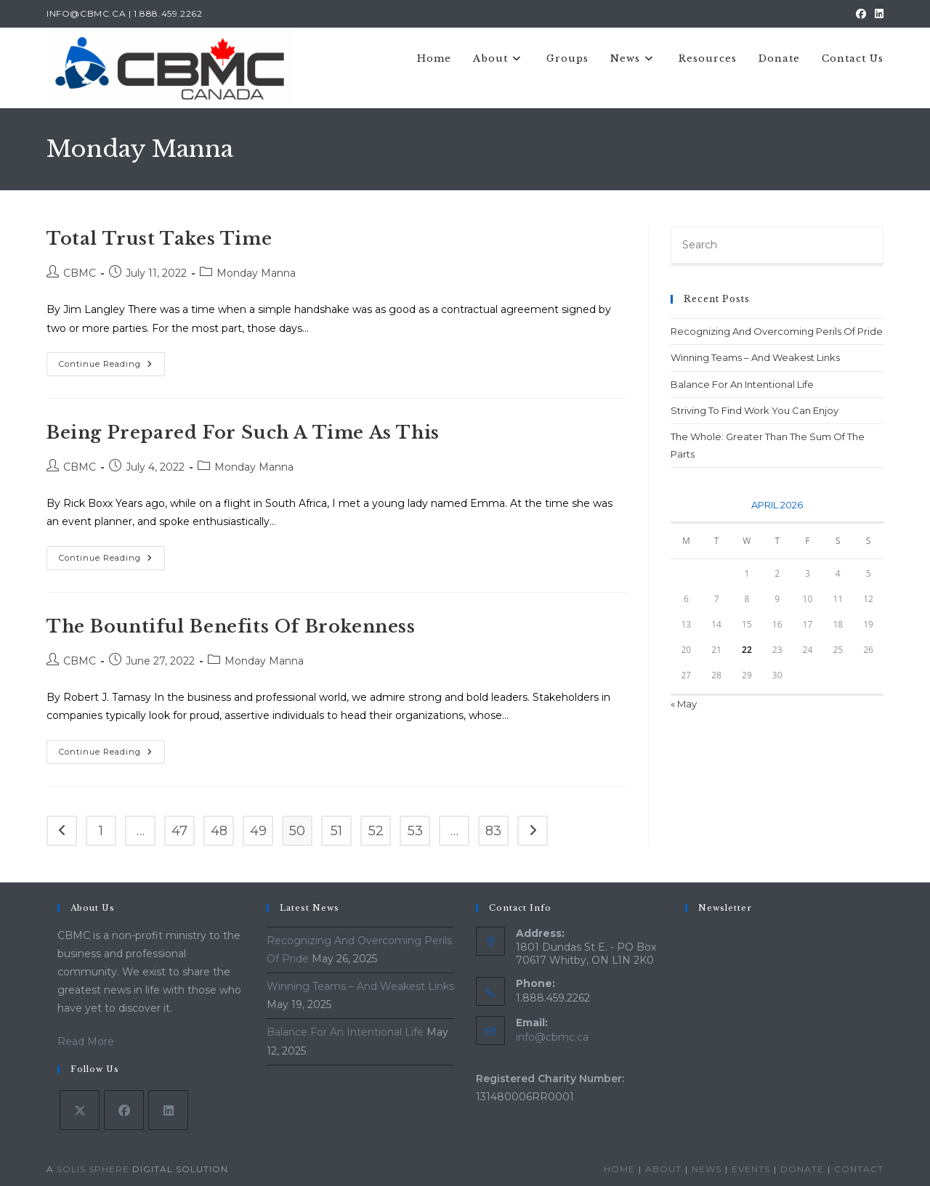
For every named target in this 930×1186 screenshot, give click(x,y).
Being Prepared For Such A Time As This (243, 432)
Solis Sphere (93, 1168)
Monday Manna (256, 273)
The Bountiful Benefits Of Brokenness (231, 626)
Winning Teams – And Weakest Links (755, 357)
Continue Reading (112, 367)
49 (258, 831)
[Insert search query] (777, 246)
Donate (802, 1168)
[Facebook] (124, 1110)
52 (376, 831)
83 (493, 831)
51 (336, 831)
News (706, 1168)
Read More (85, 1041)
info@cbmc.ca (552, 1037)
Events (751, 1168)
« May (684, 704)
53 (415, 831)
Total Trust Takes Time (159, 238)
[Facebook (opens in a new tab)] (861, 14)
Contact (859, 1168)
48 (219, 831)
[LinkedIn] (168, 1110)
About (663, 1168)
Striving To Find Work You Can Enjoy (754, 410)
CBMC (79, 273)
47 (179, 831)
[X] (80, 1110)
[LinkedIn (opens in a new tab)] (877, 14)
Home (619, 1168)
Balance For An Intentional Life (742, 384)
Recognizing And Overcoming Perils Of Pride (777, 331)
